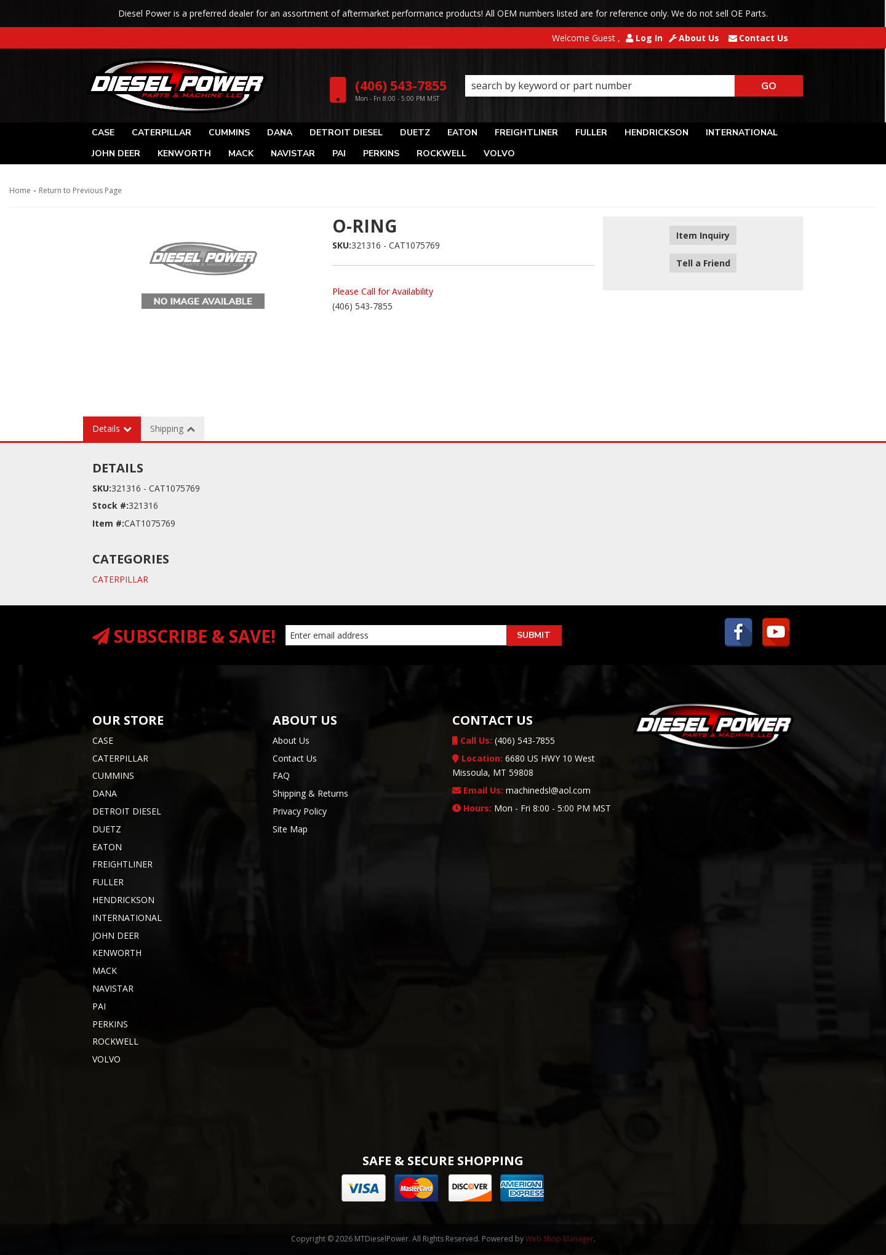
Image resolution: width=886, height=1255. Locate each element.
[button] (634, 86)
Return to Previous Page (80, 190)
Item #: (108, 523)
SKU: (341, 245)
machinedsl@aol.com (521, 790)
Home (20, 190)
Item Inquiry (703, 236)
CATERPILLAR (120, 579)
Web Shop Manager (559, 1238)
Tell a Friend (703, 254)
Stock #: (110, 505)
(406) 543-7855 (503, 740)
